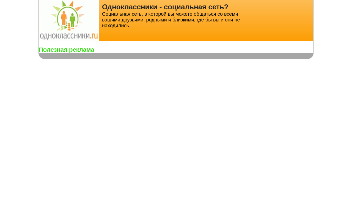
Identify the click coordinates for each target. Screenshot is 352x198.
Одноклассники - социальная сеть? (165, 7)
